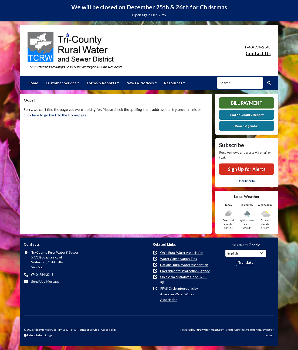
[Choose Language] (245, 253)
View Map (37, 267)
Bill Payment (246, 103)
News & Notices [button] (140, 83)
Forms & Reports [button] (101, 83)
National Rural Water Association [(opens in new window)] (184, 265)
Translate (245, 262)
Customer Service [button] (61, 83)
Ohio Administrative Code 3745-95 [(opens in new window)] (183, 279)
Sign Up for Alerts (246, 169)
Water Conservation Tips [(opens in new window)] (178, 259)
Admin (270, 335)
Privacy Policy (67, 329)
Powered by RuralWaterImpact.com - (227, 329)
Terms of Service (88, 329)
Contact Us (258, 53)
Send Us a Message (45, 281)
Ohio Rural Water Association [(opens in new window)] (181, 253)
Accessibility (108, 329)
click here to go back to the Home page (55, 115)
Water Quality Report (247, 115)
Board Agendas (247, 126)
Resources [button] (173, 83)
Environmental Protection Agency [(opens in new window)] (185, 271)
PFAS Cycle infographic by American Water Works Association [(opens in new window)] (179, 294)
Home (33, 83)
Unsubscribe (246, 181)
